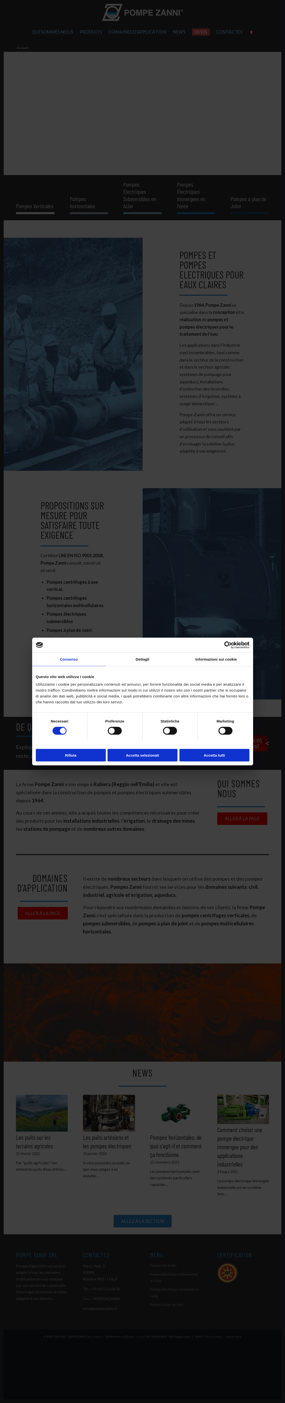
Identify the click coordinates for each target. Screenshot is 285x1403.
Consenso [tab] (69, 659)
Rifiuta (71, 755)
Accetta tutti (214, 755)
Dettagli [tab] (142, 659)
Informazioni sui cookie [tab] (216, 659)
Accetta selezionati (142, 755)
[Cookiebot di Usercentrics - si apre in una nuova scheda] (227, 645)
